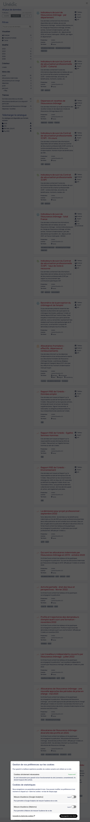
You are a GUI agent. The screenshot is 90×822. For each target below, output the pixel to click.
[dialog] (45, 790)
